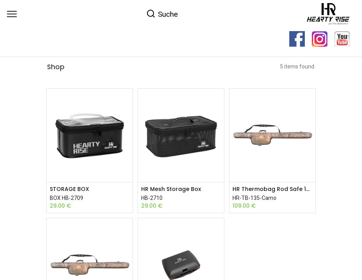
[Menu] (11, 14)
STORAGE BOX (69, 189)
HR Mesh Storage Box (171, 189)
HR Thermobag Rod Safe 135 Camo (272, 189)
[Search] (162, 13)
